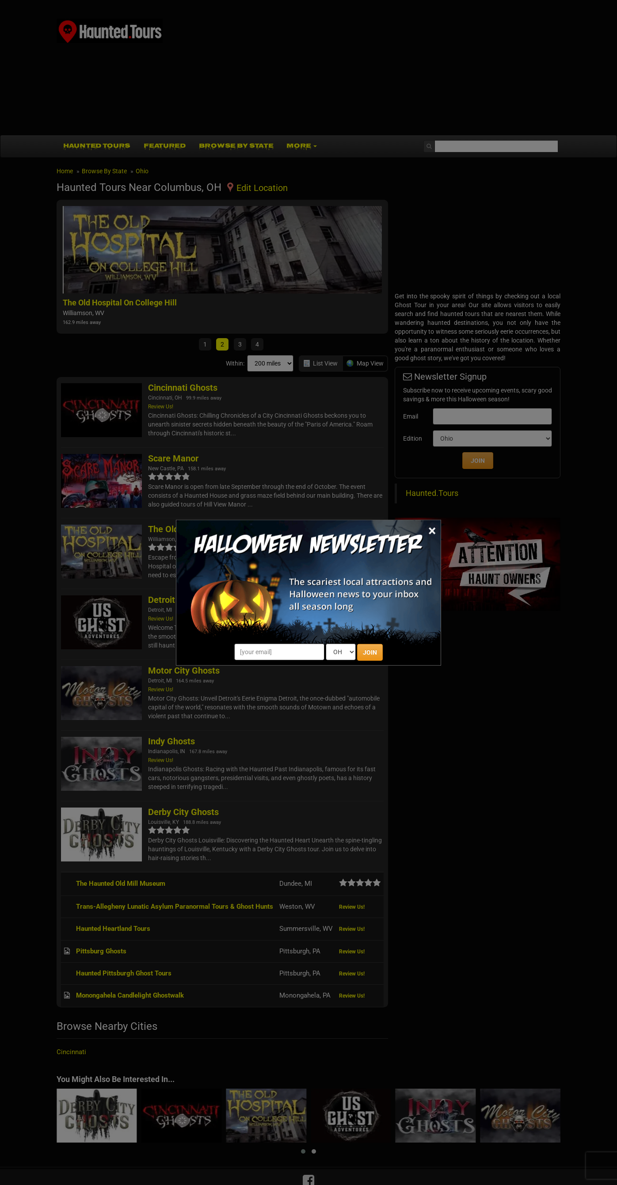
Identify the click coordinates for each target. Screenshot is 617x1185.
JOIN (370, 652)
